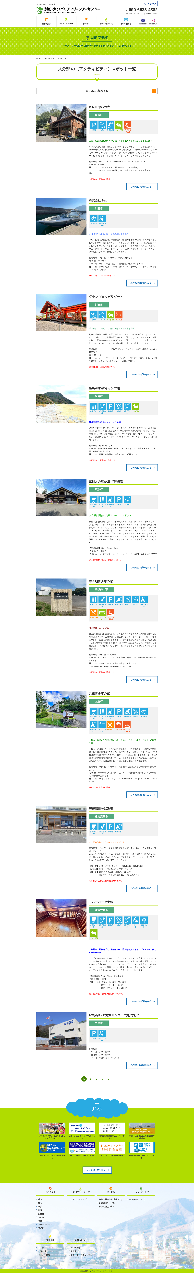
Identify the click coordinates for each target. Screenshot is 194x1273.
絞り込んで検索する (121, 91)
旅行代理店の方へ (107, 1207)
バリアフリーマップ (77, 1199)
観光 (40, 1203)
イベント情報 (44, 1255)
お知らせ (42, 1251)
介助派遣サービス (107, 1203)
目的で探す (48, 58)
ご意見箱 (72, 1251)
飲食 (40, 1199)
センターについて (106, 24)
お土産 (41, 1214)
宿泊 (40, 1207)
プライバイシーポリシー (79, 1255)
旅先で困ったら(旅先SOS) (110, 1199)
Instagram (153, 21)
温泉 (40, 1210)
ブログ (41, 1248)
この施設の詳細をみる (140, 186)
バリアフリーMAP (66, 24)
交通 (40, 1221)
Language (150, 3)
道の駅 (41, 1228)
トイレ (41, 1217)
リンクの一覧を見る (95, 1170)
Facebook (143, 22)
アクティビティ (45, 1224)
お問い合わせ (126, 24)
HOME (39, 58)
